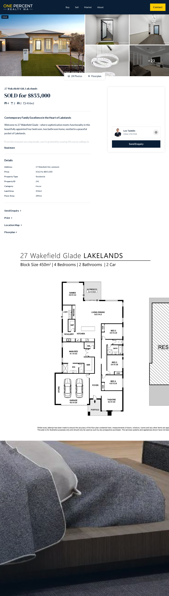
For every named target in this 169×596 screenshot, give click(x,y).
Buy (67, 7)
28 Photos (75, 76)
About (100, 7)
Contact (158, 7)
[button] (8, 217)
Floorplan (94, 76)
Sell (76, 7)
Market (88, 7)
